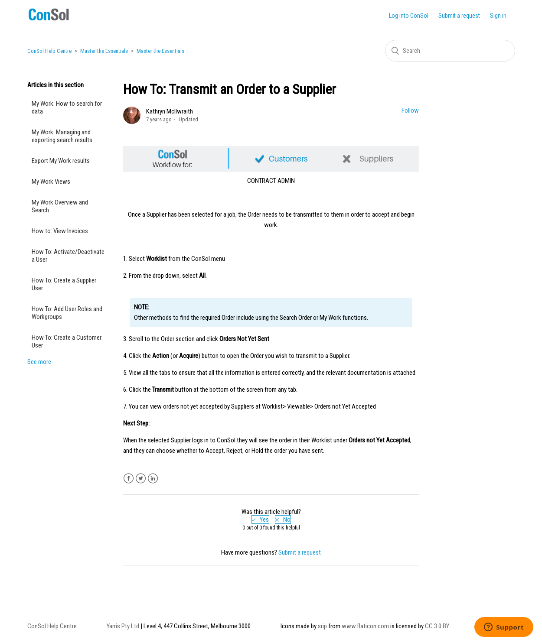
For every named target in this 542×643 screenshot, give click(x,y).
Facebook (128, 478)
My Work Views (51, 181)
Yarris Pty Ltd (123, 626)
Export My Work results (61, 161)
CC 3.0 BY (437, 626)
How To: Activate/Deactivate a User (68, 255)
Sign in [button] (498, 15)
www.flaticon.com (365, 626)
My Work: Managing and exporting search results (62, 136)
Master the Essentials (104, 51)
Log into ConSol (408, 15)
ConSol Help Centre (49, 51)
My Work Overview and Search (60, 206)
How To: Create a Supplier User (64, 284)
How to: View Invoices (60, 231)
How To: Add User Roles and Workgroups (67, 313)
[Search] (450, 51)
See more (39, 362)
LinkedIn (152, 478)
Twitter (140, 478)
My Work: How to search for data (67, 107)
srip (322, 626)
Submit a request (459, 15)
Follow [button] (410, 110)
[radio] (260, 519)
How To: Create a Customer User (66, 341)
